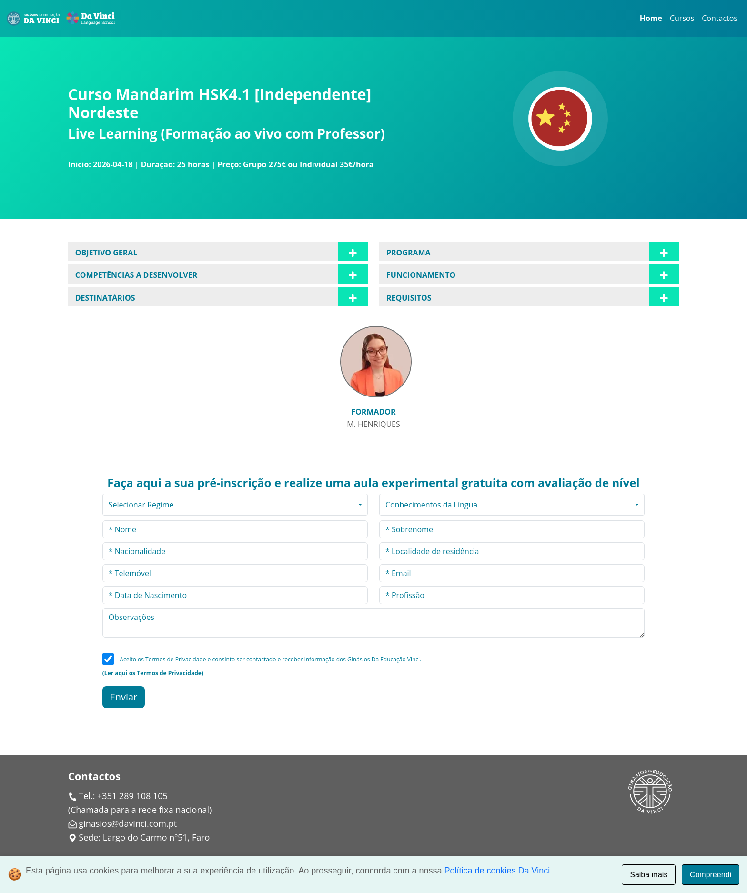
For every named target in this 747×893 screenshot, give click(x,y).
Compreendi (710, 875)
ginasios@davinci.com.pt (128, 823)
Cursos (682, 18)
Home (651, 18)
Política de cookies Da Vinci (497, 870)
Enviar (124, 696)
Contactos (719, 18)
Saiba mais (648, 875)
